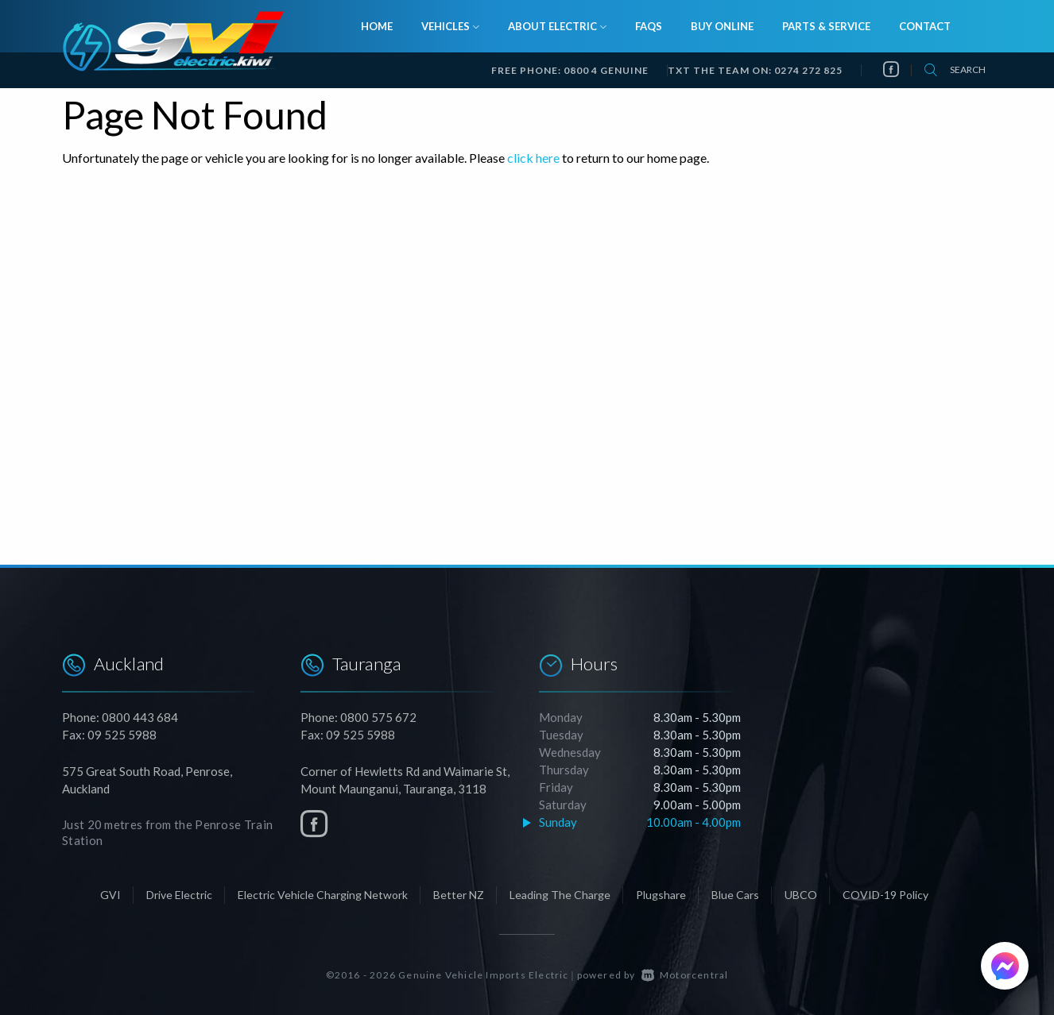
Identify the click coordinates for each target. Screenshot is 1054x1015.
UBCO (801, 894)
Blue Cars (735, 894)
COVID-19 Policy (885, 894)
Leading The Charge (560, 894)
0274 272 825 (808, 70)
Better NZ (458, 894)
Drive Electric (179, 894)
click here (533, 157)
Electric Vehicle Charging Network (323, 894)
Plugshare (661, 894)
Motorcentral (685, 975)
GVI (110, 894)
